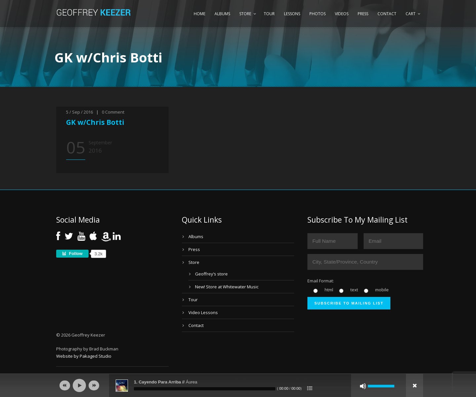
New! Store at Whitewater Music (226, 287)
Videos (341, 14)
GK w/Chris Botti (95, 122)
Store (245, 14)
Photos (317, 14)
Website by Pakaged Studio (83, 356)
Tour (269, 14)
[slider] (204, 388)
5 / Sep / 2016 (79, 112)
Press (363, 14)
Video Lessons (203, 312)
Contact (386, 14)
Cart (411, 14)
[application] (238, 385)
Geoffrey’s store (211, 274)
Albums (222, 14)
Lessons (292, 14)
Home (199, 14)
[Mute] (363, 386)
